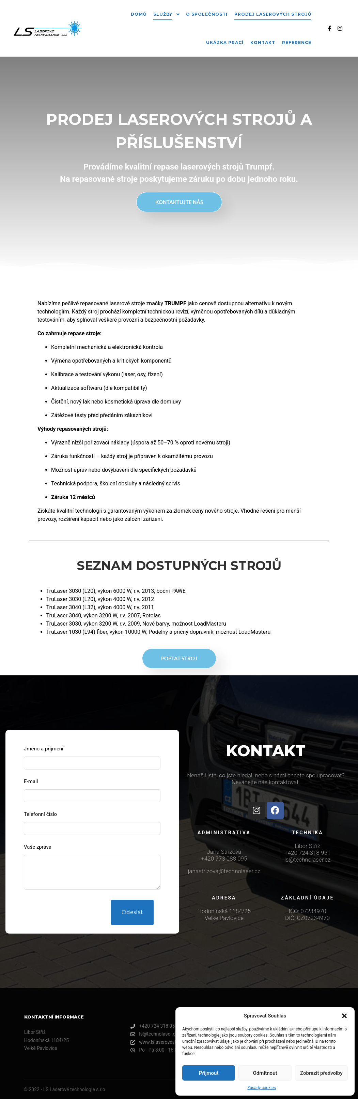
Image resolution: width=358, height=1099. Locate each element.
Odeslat (132, 912)
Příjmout (208, 1073)
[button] (344, 1015)
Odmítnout (265, 1073)
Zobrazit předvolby (321, 1073)
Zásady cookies (261, 1087)
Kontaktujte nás (179, 202)
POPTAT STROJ (179, 658)
